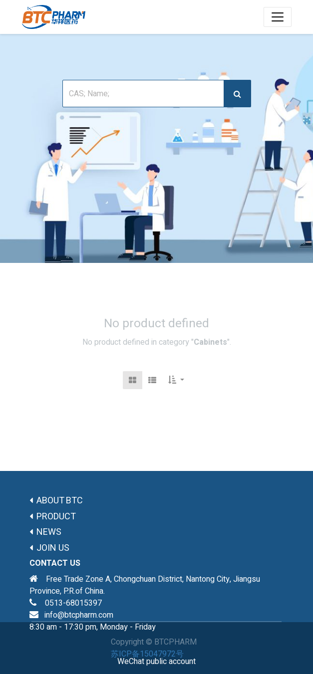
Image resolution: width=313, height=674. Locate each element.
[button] (176, 380)
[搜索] (237, 93)
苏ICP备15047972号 (147, 654)
